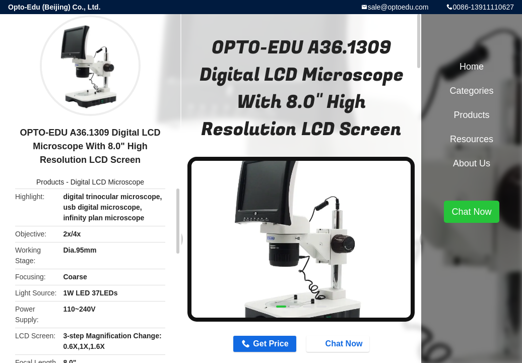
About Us (471, 163)
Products (50, 182)
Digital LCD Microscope (107, 182)
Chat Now (339, 343)
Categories (471, 91)
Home (472, 67)
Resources (471, 139)
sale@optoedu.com (398, 7)
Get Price (270, 343)
